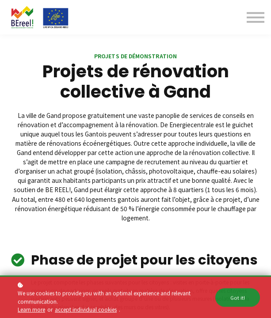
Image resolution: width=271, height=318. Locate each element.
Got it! (237, 299)
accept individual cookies (86, 311)
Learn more (31, 311)
